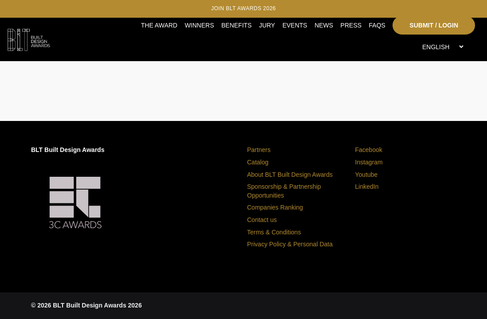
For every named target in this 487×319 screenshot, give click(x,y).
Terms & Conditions (274, 232)
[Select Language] (442, 47)
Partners (259, 149)
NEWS (323, 25)
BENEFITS (236, 25)
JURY (267, 25)
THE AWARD (159, 25)
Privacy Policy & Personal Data (290, 244)
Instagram (369, 162)
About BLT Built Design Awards (290, 174)
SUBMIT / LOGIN (433, 25)
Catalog (257, 162)
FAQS (377, 25)
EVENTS (295, 25)
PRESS (351, 25)
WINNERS (199, 25)
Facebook (368, 149)
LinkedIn (367, 186)
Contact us (262, 219)
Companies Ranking (275, 207)
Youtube (366, 174)
